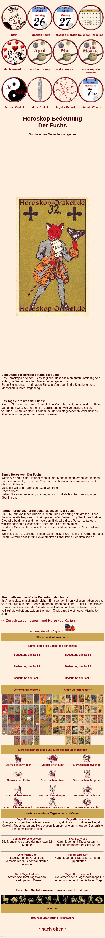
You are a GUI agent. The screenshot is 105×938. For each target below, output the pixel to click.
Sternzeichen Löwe (52, 779)
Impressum (67, 917)
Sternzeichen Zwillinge (86, 763)
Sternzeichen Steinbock (18, 806)
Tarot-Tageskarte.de (27, 874)
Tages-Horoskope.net (78, 874)
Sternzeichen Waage (18, 794)
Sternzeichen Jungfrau (86, 779)
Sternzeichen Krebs (18, 779)
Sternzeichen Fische (86, 806)
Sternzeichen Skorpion (52, 794)
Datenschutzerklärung (44, 917)
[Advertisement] (52, 165)
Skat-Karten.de (78, 838)
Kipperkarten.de (78, 854)
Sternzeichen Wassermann (52, 806)
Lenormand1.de (27, 854)
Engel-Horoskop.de (78, 819)
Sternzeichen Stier (52, 763)
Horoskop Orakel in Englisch (52, 631)
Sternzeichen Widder (18, 763)
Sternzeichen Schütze (86, 794)
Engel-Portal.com (26, 819)
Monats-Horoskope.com (26, 838)
